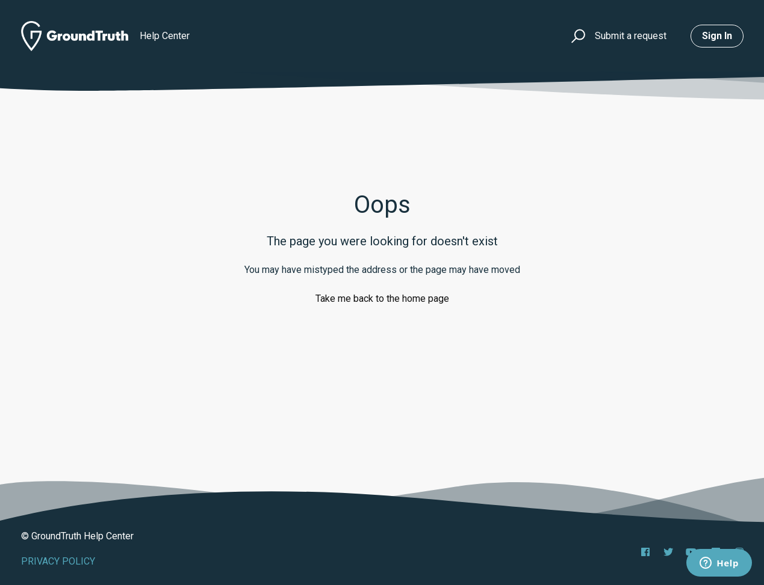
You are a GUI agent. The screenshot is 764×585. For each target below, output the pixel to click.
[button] (576, 36)
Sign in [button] (717, 35)
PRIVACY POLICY (58, 561)
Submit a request (630, 35)
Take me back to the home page (382, 298)
